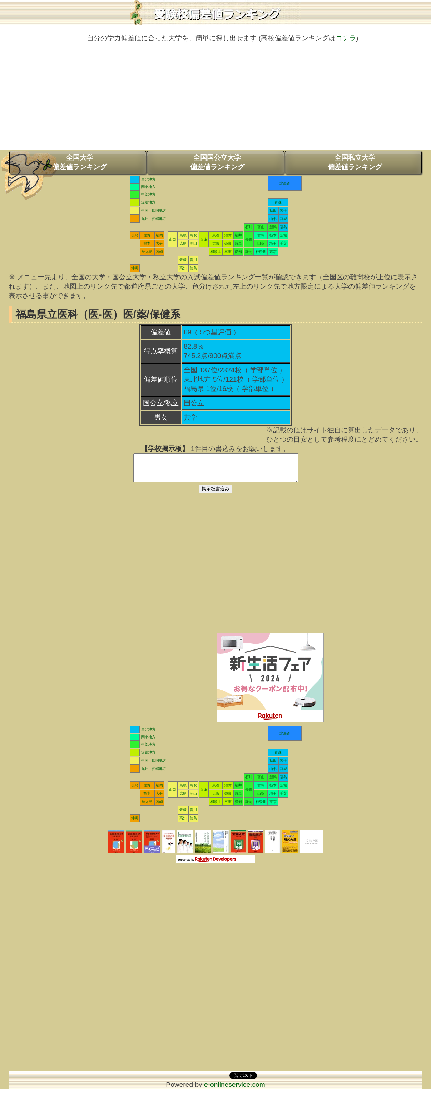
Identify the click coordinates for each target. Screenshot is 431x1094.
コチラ (346, 38)
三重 (228, 252)
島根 (183, 235)
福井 (238, 235)
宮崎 (159, 252)
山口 (172, 239)
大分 (159, 243)
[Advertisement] (215, 100)
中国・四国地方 (153, 210)
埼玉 (273, 243)
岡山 (193, 243)
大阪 (215, 243)
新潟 (273, 227)
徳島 (193, 268)
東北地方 (148, 179)
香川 (193, 260)
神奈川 (261, 252)
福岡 (159, 235)
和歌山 (215, 252)
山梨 (260, 243)
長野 (248, 239)
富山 (260, 227)
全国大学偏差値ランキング (80, 162)
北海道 (284, 183)
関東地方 (148, 187)
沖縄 (134, 268)
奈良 (228, 243)
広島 (183, 243)
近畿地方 (148, 202)
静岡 (248, 252)
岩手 (283, 210)
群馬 (260, 235)
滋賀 (228, 235)
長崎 (134, 235)
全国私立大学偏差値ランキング (355, 162)
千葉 (283, 243)
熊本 (146, 243)
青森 (278, 202)
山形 (273, 219)
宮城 (283, 219)
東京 (273, 252)
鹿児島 (147, 252)
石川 (248, 227)
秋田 (273, 210)
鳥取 (193, 235)
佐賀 (146, 235)
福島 (283, 227)
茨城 (283, 235)
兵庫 (203, 239)
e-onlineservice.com (234, 1090)
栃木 (273, 235)
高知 (183, 268)
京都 (215, 235)
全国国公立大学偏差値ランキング (217, 162)
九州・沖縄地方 (153, 219)
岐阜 (238, 243)
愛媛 (183, 260)
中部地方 (148, 194)
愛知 (238, 252)
